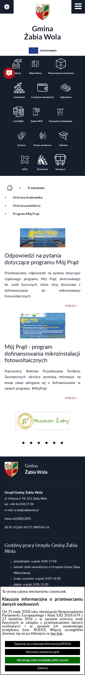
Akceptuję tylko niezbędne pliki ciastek (42, 660)
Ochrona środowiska (27, 197)
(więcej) (25, 573)
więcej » (71, 305)
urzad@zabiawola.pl (26, 510)
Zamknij (42, 668)
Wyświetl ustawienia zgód (42, 652)
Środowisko (36, 188)
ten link (56, 633)
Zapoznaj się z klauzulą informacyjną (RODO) (42, 644)
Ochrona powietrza (26, 205)
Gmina (42, 23)
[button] (78, 7)
